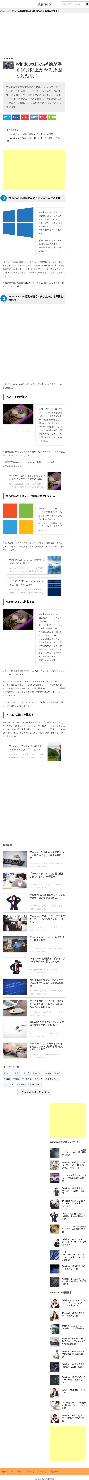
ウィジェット (16, 1472)
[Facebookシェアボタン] (16, 117)
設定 (27, 1073)
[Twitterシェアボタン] (7, 117)
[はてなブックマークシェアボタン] (34, 117)
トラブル (8, 1084)
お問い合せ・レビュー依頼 (36, 1472)
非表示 (15, 130)
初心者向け (35, 1084)
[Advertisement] (44, 36)
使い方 (8, 1073)
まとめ (38, 1079)
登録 (18, 1073)
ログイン (37, 1073)
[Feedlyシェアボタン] (52, 117)
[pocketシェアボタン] (43, 117)
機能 (7, 1079)
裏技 (16, 1079)
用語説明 (21, 1084)
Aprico (44, 4)
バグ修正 (26, 1079)
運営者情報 (54, 1472)
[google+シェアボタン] (25, 117)
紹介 (58, 1073)
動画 (48, 1073)
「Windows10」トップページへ (34, 1092)
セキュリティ (52, 1079)
